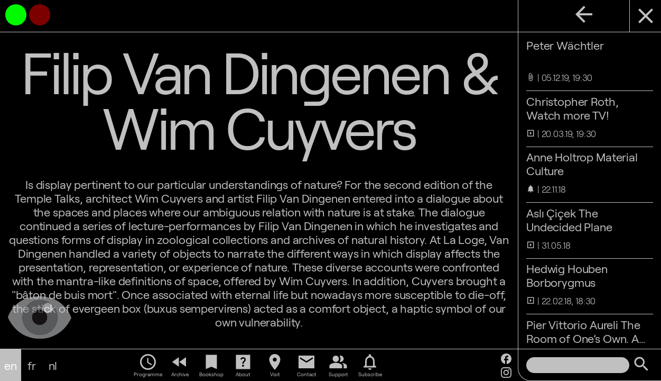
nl (53, 365)
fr (31, 365)
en (10, 365)
